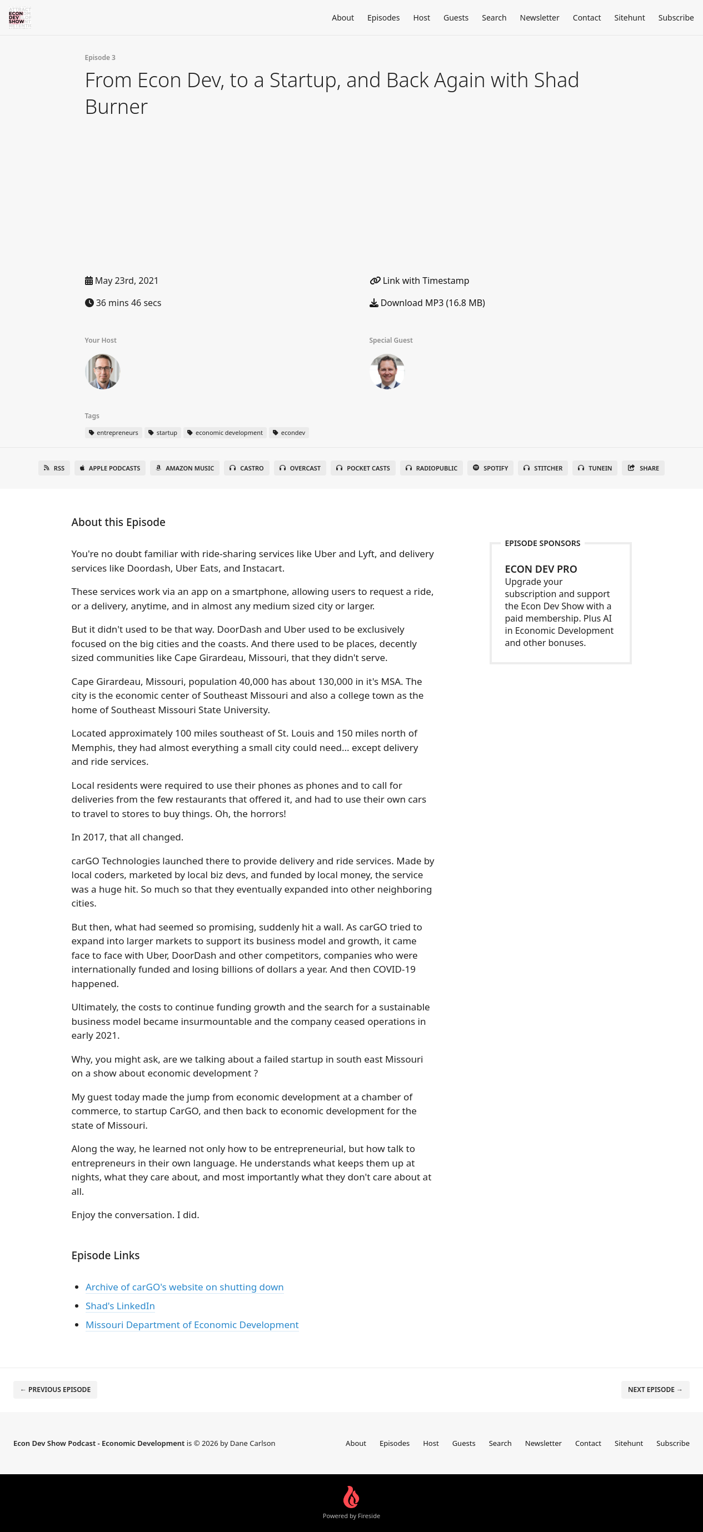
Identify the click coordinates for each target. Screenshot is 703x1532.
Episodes (383, 17)
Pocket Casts (363, 468)
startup (162, 432)
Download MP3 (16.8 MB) (427, 303)
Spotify (490, 468)
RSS (54, 468)
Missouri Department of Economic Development (192, 1324)
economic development (225, 432)
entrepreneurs (113, 432)
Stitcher (542, 468)
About (343, 17)
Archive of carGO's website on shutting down (185, 1286)
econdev (289, 432)
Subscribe (676, 17)
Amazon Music (185, 468)
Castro (246, 468)
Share (643, 468)
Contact (587, 17)
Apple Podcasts (110, 468)
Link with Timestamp (420, 280)
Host (421, 17)
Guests (455, 17)
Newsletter (540, 17)
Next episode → (655, 1389)
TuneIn (595, 468)
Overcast (300, 468)
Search (494, 17)
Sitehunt (629, 17)
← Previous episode (55, 1389)
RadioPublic (432, 468)
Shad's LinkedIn (120, 1305)
